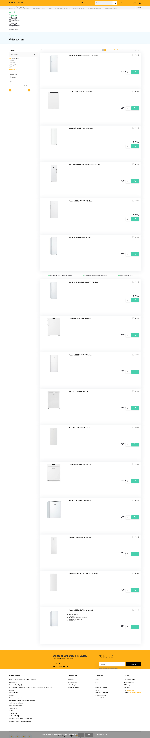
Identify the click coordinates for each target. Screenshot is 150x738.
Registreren (73, 664)
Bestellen (12, 674)
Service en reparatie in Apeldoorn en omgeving (23, 684)
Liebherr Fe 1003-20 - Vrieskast (80, 450)
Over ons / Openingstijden (17, 669)
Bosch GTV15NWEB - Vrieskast (80, 486)
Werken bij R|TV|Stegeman (17, 700)
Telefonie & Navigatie (94, 8)
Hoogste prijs (137, 34)
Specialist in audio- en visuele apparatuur (21, 703)
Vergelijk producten (76, 672)
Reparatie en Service (110, 8)
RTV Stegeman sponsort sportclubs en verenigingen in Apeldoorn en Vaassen (32, 672)
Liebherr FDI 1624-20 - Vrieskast (80, 304)
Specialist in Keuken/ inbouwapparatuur (21, 705)
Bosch (12, 47)
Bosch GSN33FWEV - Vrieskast (80, 223)
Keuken (50, 8)
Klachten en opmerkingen (16, 687)
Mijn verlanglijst (74, 669)
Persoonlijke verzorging (62, 8)
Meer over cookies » (102, 734)
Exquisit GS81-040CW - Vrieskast (80, 77)
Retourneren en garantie (16, 682)
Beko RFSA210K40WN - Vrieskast (81, 413)
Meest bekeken (115, 34)
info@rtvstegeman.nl (60, 650)
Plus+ (83, 719)
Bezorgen (12, 679)
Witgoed (26, 8)
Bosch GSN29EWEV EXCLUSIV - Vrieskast (83, 41)
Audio (19, 8)
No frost (13, 61)
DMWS (78, 719)
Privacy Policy (13, 697)
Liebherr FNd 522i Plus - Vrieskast (81, 113)
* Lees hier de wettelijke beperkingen (108, 652)
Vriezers (19, 19)
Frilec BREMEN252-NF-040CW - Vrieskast (83, 559)
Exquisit (12, 49)
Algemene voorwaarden (16, 690)
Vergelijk (134, 40)
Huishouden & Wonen (38, 8)
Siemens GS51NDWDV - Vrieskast (81, 595)
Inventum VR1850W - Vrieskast (80, 522)
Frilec (12, 51)
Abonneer (133, 648)
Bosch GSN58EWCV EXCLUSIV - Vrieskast (83, 267)
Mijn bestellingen (75, 666)
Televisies (12, 8)
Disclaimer (12, 695)
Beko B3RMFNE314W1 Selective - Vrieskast (84, 150)
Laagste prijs (126, 34)
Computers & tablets (78, 8)
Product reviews (14, 692)
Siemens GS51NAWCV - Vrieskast (81, 186)
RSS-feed (89, 719)
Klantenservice (85, 3)
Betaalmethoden (14, 677)
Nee (89, 734)
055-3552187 (57, 648)
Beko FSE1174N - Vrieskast (78, 377)
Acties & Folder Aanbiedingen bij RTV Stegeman (23, 664)
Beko (12, 45)
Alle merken (14, 43)
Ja (81, 734)
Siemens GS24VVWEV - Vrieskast (80, 340)
